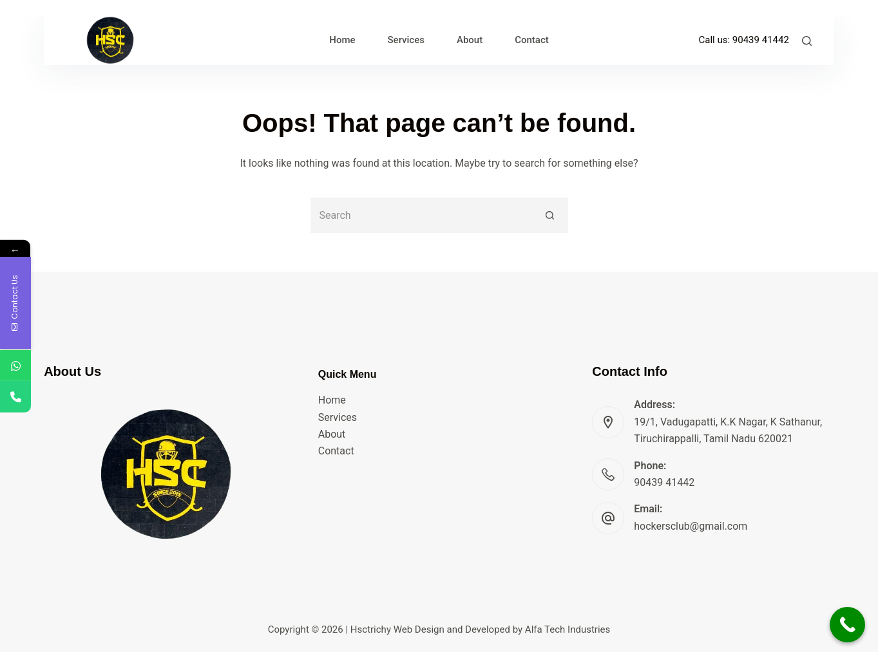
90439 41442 (760, 40)
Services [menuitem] (406, 40)
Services (337, 417)
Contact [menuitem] (532, 40)
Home (332, 400)
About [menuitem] (469, 40)
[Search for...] (421, 215)
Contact (336, 451)
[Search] (807, 41)
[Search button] (550, 215)
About (332, 434)
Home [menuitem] (342, 40)
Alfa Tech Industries (567, 629)
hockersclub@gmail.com (690, 526)
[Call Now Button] (847, 624)
